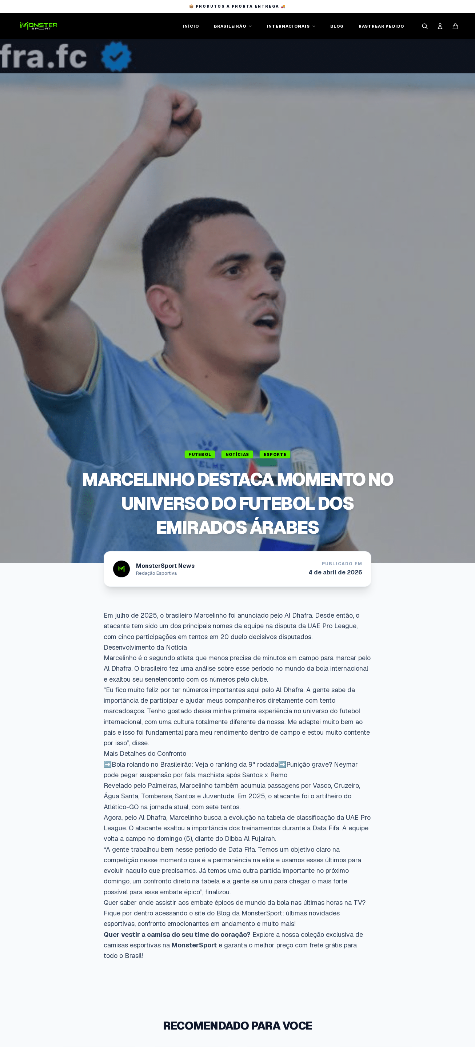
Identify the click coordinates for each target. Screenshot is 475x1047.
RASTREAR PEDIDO (381, 26)
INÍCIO (191, 26)
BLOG (337, 26)
